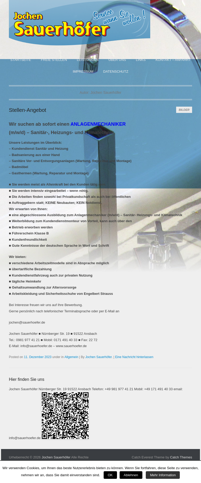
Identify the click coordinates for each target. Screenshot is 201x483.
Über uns (117, 60)
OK (110, 475)
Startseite (20, 60)
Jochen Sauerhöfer (98, 357)
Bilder (184, 109)
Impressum (83, 71)
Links (141, 60)
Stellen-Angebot (27, 110)
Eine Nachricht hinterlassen (134, 357)
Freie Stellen (54, 60)
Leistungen (87, 60)
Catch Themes (181, 457)
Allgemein (71, 357)
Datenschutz (115, 71)
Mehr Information (163, 475)
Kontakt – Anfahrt (173, 60)
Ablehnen (131, 475)
